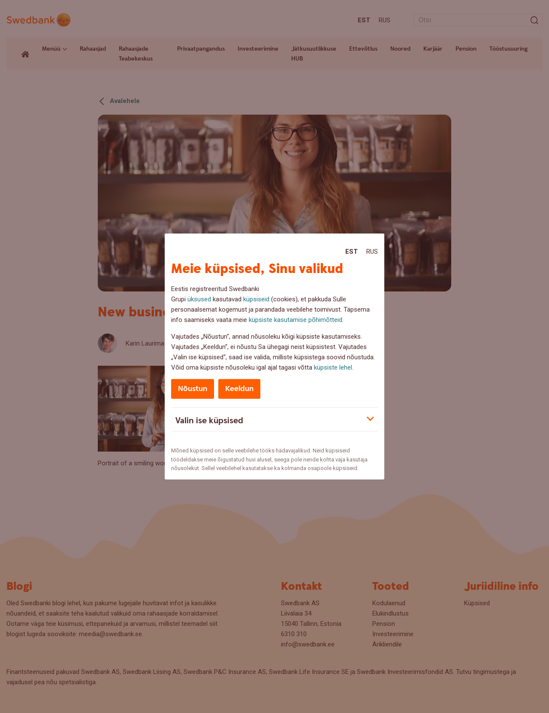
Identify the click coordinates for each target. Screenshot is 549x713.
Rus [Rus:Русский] (372, 251)
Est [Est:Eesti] (351, 251)
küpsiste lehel (333, 367)
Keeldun (239, 389)
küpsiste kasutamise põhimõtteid (295, 320)
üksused (199, 299)
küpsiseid (256, 299)
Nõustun (192, 389)
